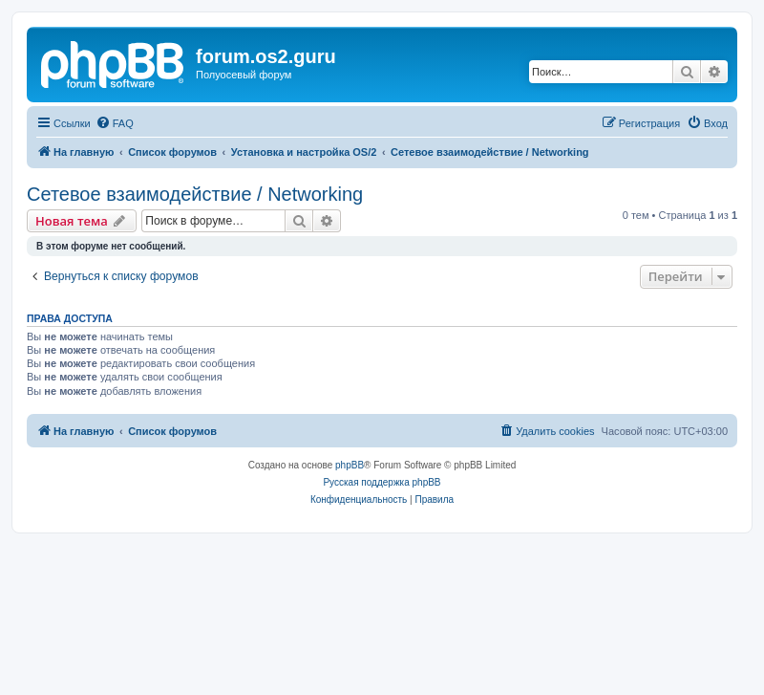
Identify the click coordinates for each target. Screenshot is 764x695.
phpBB (349, 465)
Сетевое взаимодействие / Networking (195, 194)
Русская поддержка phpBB (381, 482)
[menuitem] (115, 123)
